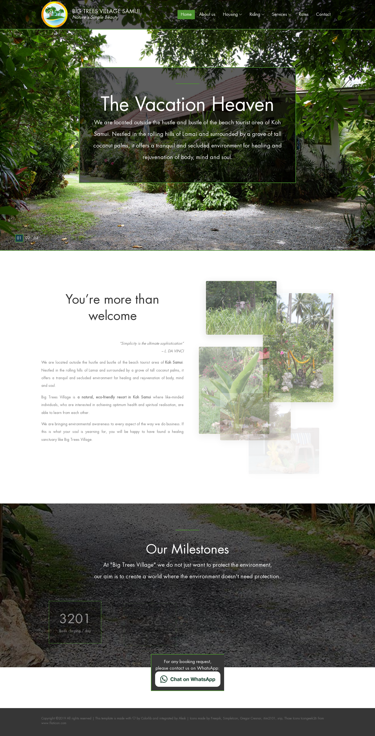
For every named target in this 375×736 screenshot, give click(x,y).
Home (186, 14)
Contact (323, 14)
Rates (304, 14)
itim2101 (269, 718)
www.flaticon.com (53, 723)
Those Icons (292, 718)
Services (279, 14)
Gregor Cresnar (250, 718)
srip (280, 718)
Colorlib (146, 718)
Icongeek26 (309, 718)
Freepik (216, 718)
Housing (230, 14)
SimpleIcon (230, 718)
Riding (255, 14)
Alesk (182, 718)
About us (207, 14)
